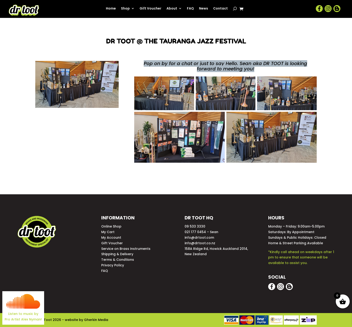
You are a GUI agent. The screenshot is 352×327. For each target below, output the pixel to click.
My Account (111, 237)
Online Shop (111, 226)
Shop (125, 9)
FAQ (190, 9)
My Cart (107, 232)
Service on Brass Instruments (125, 248)
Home (111, 9)
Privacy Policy (112, 265)
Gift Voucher (150, 9)
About (171, 9)
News (203, 9)
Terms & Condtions (117, 259)
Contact (220, 9)
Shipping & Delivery (117, 254)
